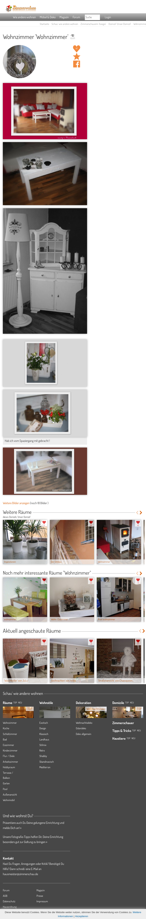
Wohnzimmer (10, 722)
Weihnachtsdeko (84, 722)
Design (42, 728)
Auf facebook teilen (76, 64)
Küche (6, 728)
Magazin (64, 17)
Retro (42, 750)
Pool (5, 789)
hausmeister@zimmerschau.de (20, 874)
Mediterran (44, 767)
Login (108, 17)
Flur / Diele (8, 756)
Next (141, 512)
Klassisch (43, 734)
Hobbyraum (9, 767)
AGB (5, 895)
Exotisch (43, 722)
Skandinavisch (46, 761)
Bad (5, 739)
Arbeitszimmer (10, 761)
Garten (6, 783)
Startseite (44, 23)
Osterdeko (81, 728)
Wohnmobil (9, 800)
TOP (15, 702)
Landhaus (44, 739)
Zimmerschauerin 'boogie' (93, 23)
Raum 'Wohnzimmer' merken (76, 56)
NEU (20, 702)
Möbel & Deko (48, 17)
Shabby (43, 756)
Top (127, 702)
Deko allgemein (83, 734)
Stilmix (42, 745)
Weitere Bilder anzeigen (16, 503)
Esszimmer (8, 745)
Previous (137, 512)
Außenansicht (10, 794)
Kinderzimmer (10, 750)
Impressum (42, 901)
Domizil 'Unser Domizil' (120, 23)
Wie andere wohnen (24, 17)
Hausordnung (10, 906)
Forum (76, 17)
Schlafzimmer (10, 734)
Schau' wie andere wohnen (65, 23)
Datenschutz (9, 901)
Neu (132, 702)
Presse (39, 895)
